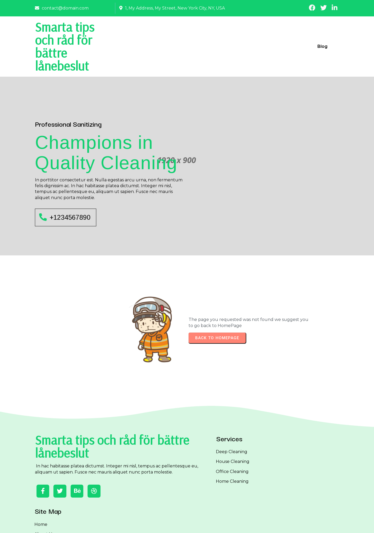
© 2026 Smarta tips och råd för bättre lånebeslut (187, 524)
